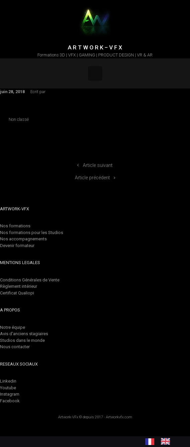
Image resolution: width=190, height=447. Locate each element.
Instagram (9, 394)
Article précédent (92, 178)
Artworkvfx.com (119, 417)
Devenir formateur (17, 245)
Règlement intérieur (18, 286)
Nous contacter (15, 346)
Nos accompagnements (23, 238)
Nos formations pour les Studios (31, 232)
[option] (167, 441)
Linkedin (8, 381)
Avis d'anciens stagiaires (24, 333)
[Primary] (95, 73)
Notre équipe (12, 327)
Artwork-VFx (68, 417)
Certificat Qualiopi (17, 292)
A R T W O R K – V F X (95, 47)
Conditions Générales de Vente (29, 279)
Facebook (10, 400)
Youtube (8, 387)
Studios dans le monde (22, 340)
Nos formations (15, 225)
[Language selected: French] (161, 441)
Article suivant (98, 165)
